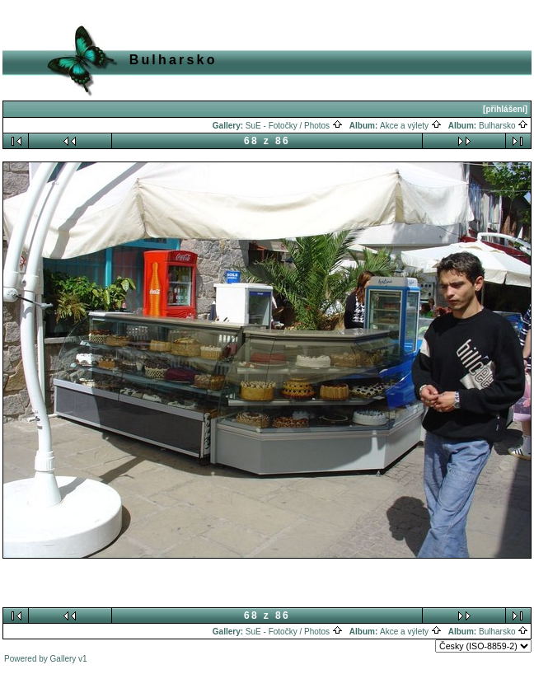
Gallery (63, 658)
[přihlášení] (505, 109)
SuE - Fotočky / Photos (294, 125)
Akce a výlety (411, 125)
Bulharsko (503, 125)
